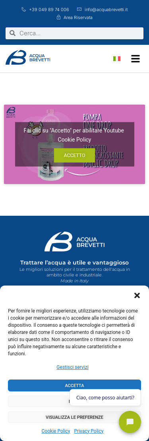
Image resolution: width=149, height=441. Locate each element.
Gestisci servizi (72, 367)
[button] (137, 295)
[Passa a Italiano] (116, 58)
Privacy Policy (89, 431)
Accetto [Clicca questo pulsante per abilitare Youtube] (74, 155)
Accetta (74, 385)
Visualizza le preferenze (74, 417)
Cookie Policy (56, 431)
